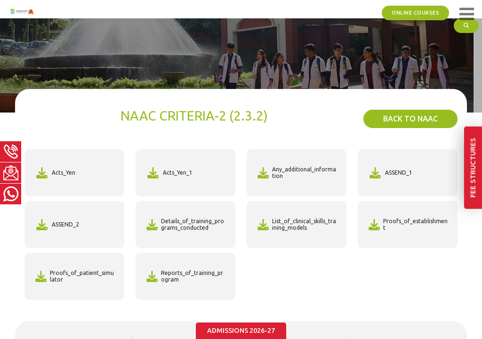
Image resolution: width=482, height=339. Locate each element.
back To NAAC (410, 118)
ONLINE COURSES (419, 12)
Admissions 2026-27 (241, 331)
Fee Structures (474, 220)
